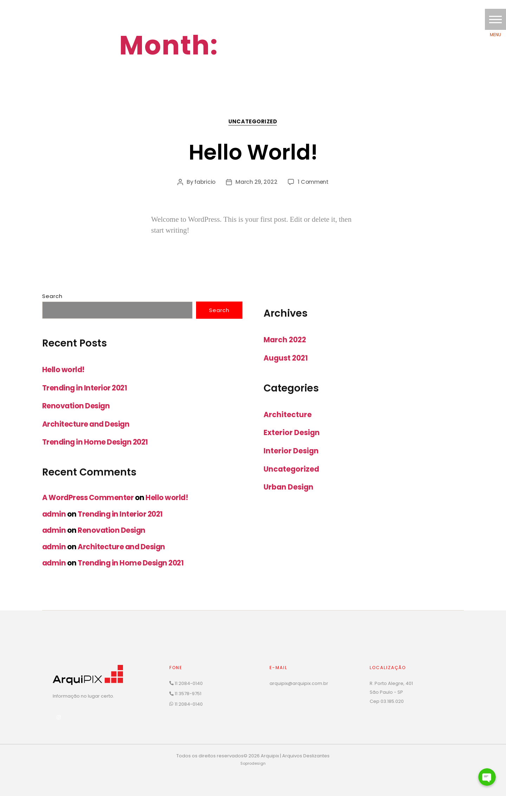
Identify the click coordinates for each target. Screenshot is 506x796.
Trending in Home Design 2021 (96, 442)
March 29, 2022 (256, 182)
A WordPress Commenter (88, 498)
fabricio (204, 182)
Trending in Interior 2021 (85, 388)
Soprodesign (253, 763)
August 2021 (287, 358)
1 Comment (313, 182)
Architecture (288, 414)
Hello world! (253, 151)
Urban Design (289, 487)
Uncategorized (252, 122)
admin (54, 514)
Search (52, 296)
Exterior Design (292, 433)
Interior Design (291, 451)
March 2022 (286, 340)
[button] (495, 19)
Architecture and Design (86, 424)
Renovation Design (76, 406)
